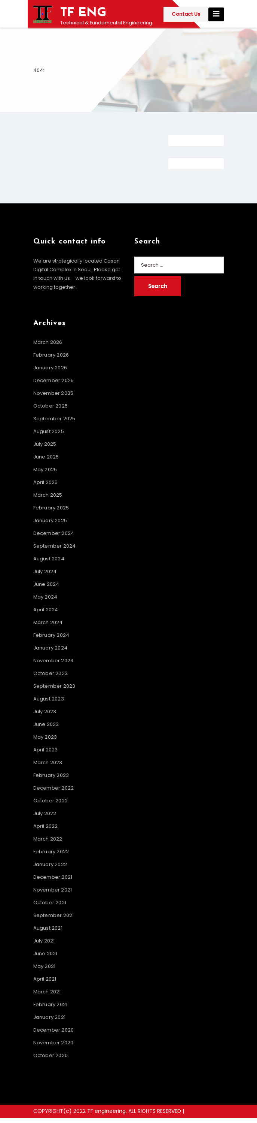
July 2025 (44, 444)
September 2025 (54, 418)
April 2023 (45, 749)
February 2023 (51, 775)
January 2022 (50, 864)
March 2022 (47, 838)
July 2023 (44, 711)
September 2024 (54, 546)
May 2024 (45, 596)
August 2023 (48, 698)
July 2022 (44, 813)
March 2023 (47, 762)
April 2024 (45, 609)
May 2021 (44, 966)
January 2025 (50, 520)
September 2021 (53, 915)
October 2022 (50, 800)
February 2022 (51, 851)
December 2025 (53, 380)
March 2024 (48, 622)
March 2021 (47, 991)
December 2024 (53, 533)
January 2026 (50, 367)
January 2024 (50, 647)
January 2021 (49, 1017)
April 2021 (44, 979)
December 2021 (53, 877)
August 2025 (48, 431)
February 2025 (51, 507)
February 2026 (51, 354)
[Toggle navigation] (216, 14)
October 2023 (50, 673)
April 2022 (45, 826)
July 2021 (44, 940)
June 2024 (46, 584)
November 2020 (53, 1042)
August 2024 (48, 558)
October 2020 (50, 1055)
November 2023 (53, 660)
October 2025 (50, 405)
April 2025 (45, 482)
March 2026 (47, 342)
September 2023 (54, 686)
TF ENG (83, 13)
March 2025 (47, 495)
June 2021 (45, 953)
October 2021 (49, 902)
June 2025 (46, 456)
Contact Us (186, 14)
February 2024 (51, 635)
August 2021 (47, 928)
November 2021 (52, 889)
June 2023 (46, 724)
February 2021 (50, 1004)
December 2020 (53, 1029)
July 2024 (45, 571)
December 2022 (53, 787)
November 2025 (53, 393)
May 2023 (45, 737)
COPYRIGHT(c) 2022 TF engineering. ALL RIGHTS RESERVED (108, 1111)
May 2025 (45, 469)
